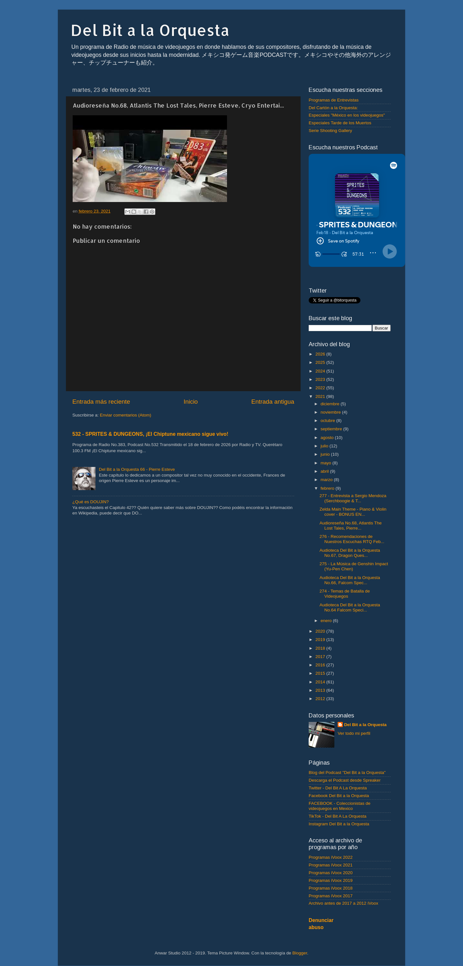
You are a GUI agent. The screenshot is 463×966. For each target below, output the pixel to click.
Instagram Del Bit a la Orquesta (339, 823)
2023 (320, 379)
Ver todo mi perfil (354, 733)
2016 (320, 665)
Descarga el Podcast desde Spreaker (345, 780)
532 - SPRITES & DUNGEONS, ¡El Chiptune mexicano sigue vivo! (150, 434)
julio (325, 445)
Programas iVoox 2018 (331, 888)
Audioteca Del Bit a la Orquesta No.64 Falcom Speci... (350, 607)
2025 (320, 362)
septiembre (332, 428)
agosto (328, 437)
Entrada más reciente (101, 401)
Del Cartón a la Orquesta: (333, 107)
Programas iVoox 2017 (331, 895)
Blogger (299, 953)
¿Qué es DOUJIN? (90, 501)
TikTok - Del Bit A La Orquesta (338, 816)
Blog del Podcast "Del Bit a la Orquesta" (347, 772)
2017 (320, 656)
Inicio (191, 401)
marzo (327, 479)
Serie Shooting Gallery (330, 130)
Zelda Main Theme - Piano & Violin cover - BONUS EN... (353, 512)
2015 (320, 673)
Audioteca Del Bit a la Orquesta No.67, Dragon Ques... (350, 553)
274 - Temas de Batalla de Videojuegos (345, 594)
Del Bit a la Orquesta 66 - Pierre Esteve (137, 469)
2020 (320, 631)
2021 (320, 396)
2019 (320, 639)
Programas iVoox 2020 (331, 872)
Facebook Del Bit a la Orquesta (339, 795)
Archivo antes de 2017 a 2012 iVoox (343, 903)
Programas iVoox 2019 (331, 880)
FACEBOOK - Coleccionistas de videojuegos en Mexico (339, 806)
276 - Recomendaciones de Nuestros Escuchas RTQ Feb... (352, 539)
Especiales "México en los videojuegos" (347, 115)
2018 (320, 648)
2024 (320, 371)
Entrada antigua (272, 401)
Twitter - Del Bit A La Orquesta (338, 788)
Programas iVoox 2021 (331, 865)
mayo (326, 463)
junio (326, 454)
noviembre (331, 412)
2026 (320, 354)
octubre (328, 420)
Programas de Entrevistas (334, 100)
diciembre (330, 403)
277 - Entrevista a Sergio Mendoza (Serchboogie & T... (353, 498)
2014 (320, 682)
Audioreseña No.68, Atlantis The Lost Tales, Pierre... (351, 526)
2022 (320, 387)
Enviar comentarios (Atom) (125, 415)
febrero (328, 488)
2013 (320, 690)
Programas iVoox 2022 (331, 857)
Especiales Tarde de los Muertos (340, 122)
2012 (320, 698)
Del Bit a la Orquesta (150, 30)
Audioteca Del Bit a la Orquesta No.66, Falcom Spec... (350, 580)
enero (327, 620)
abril (325, 471)
